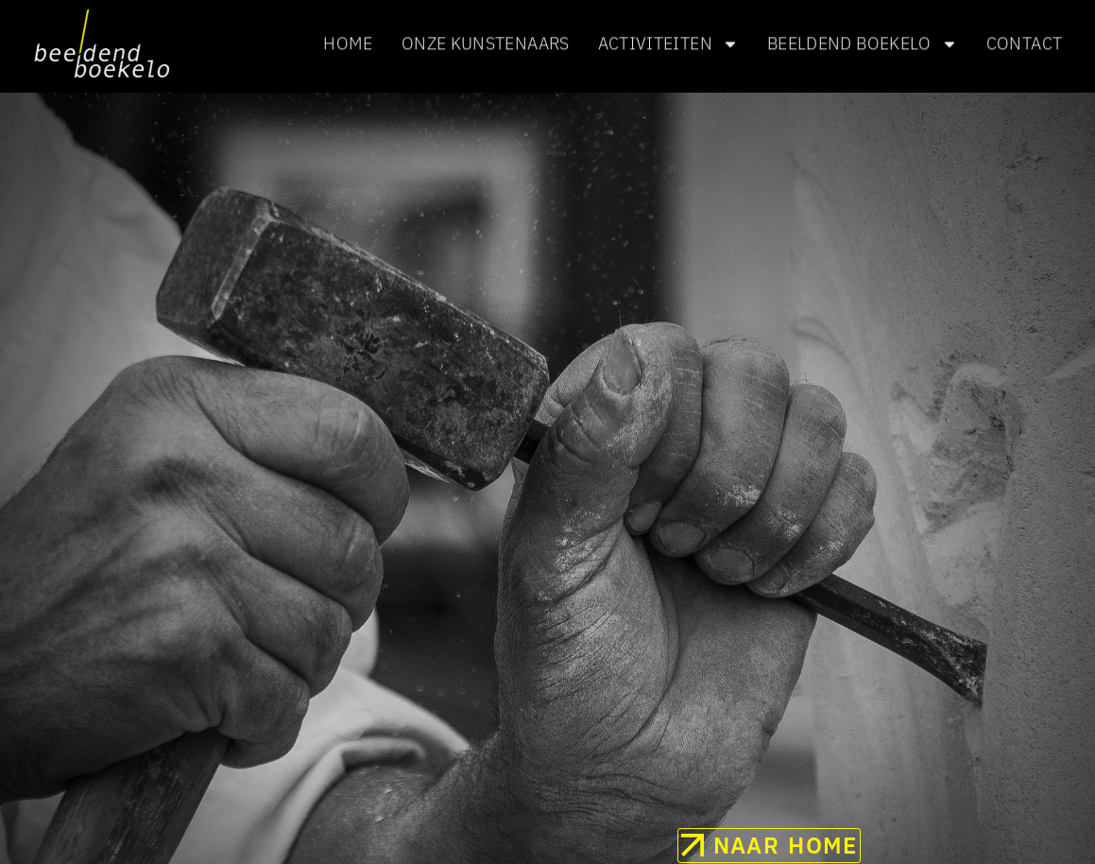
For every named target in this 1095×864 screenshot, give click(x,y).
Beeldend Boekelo (862, 42)
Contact (1024, 42)
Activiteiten (668, 42)
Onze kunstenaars (486, 42)
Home (347, 42)
